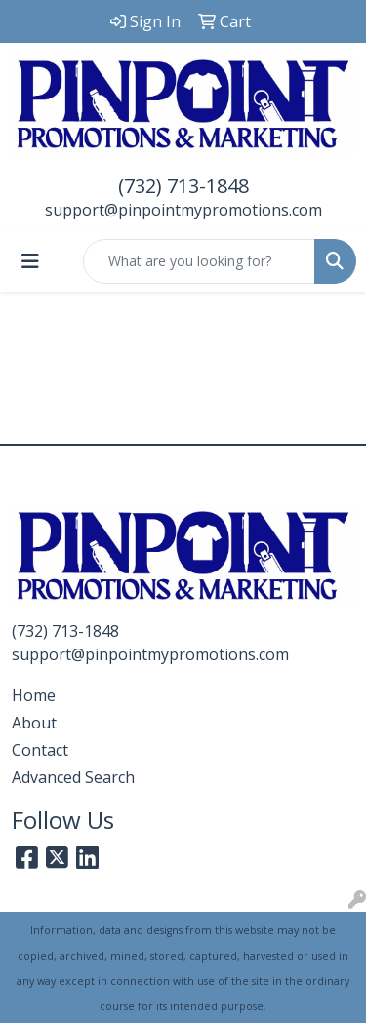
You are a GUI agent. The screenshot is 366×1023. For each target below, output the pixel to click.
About (34, 722)
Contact (40, 750)
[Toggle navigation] (30, 261)
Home (34, 695)
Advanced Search (73, 777)
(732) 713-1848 (183, 186)
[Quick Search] (199, 261)
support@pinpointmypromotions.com (183, 209)
